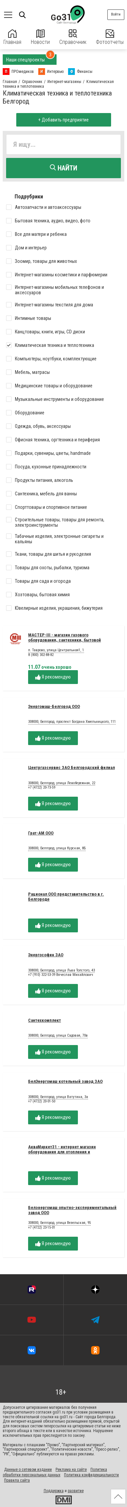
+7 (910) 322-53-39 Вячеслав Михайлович (60, 974)
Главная (12, 37)
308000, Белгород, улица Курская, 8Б (57, 848)
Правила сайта (17, 1480)
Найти (63, 168)
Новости (40, 37)
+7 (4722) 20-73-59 (41, 787)
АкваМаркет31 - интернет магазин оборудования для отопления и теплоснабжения (62, 1151)
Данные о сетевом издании (28, 1469)
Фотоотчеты (110, 37)
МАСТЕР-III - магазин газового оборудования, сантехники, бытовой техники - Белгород (64, 640)
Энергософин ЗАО (45, 954)
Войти (116, 14)
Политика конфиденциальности (91, 1475)
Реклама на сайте (71, 1469)
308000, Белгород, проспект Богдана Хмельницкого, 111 (72, 722)
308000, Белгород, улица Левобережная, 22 (61, 783)
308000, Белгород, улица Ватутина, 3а (58, 1097)
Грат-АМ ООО (41, 832)
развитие (76, 1490)
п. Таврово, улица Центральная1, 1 (56, 650)
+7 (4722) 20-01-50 (41, 1101)
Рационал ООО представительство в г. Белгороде (66, 897)
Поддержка (54, 1490)
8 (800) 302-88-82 (41, 655)
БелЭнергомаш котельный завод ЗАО (65, 1081)
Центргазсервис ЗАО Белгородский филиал (71, 767)
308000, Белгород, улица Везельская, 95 (59, 1223)
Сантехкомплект (44, 1020)
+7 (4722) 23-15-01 (41, 1227)
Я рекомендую (53, 677)
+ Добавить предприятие (63, 119)
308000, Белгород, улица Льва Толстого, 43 (61, 970)
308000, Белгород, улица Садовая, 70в (58, 1036)
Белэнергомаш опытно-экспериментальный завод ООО (72, 1210)
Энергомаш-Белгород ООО (54, 706)
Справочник (72, 37)
